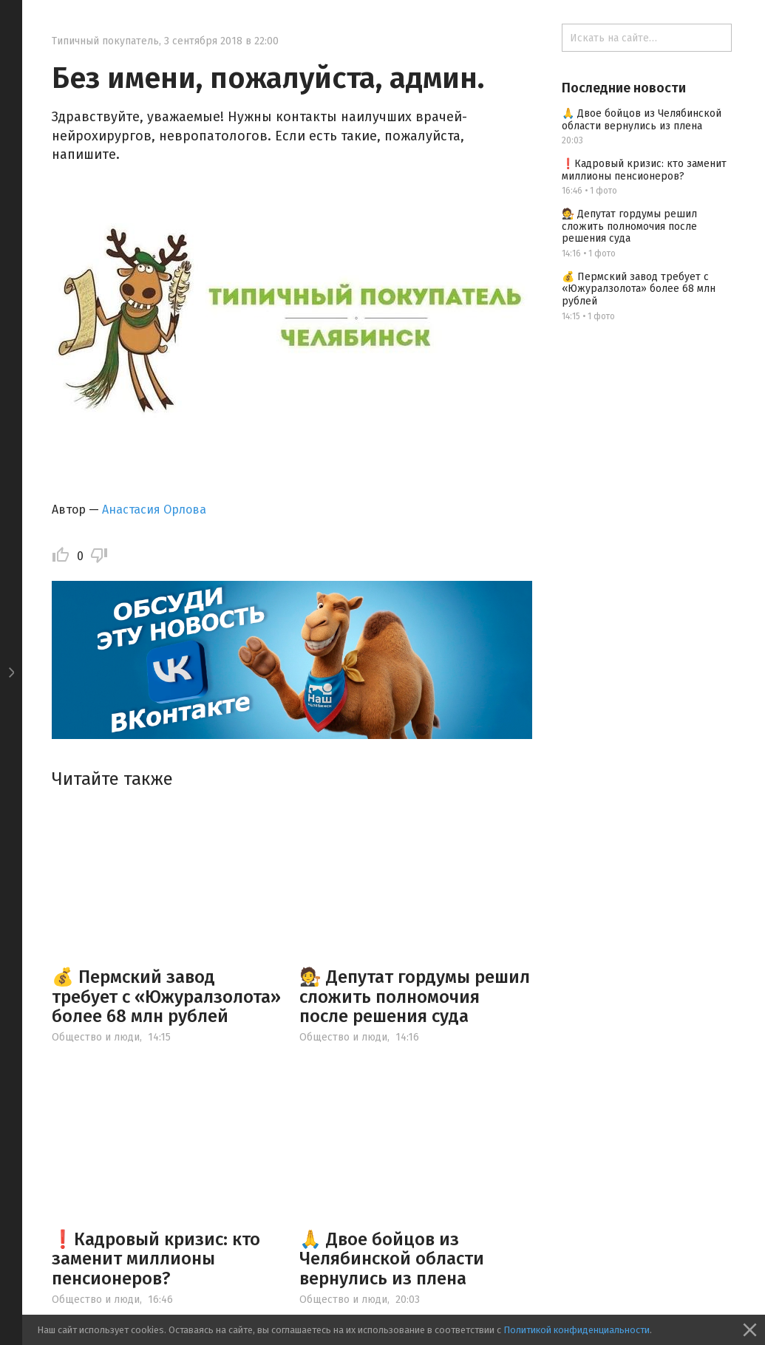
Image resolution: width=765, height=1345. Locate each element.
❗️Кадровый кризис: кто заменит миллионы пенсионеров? (156, 1259)
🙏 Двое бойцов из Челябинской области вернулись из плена (391, 1259)
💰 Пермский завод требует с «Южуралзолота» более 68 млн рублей (166, 996)
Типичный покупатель (105, 41)
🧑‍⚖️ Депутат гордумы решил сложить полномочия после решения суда (414, 996)
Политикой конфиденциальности (576, 1329)
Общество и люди (96, 1037)
